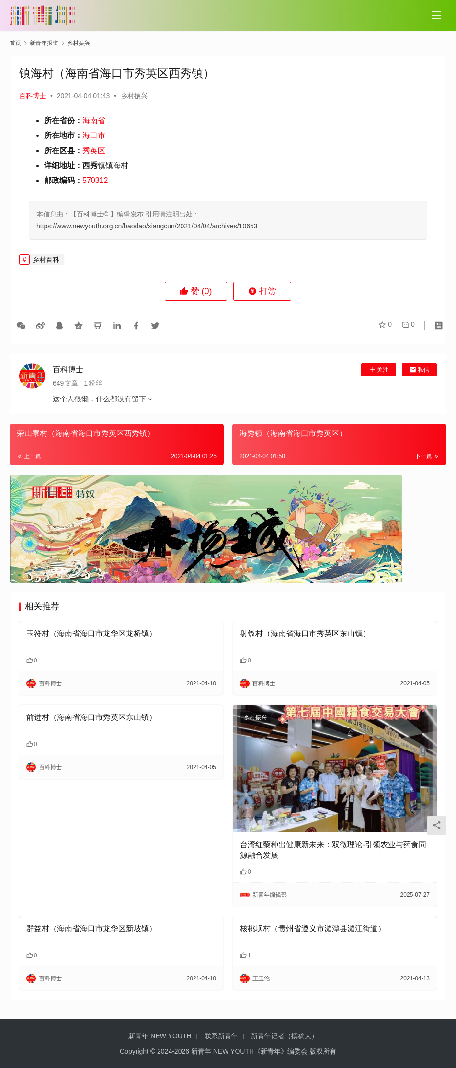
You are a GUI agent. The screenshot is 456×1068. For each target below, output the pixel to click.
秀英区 (93, 151)
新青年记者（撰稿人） (284, 1036)
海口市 (93, 135)
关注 (378, 369)
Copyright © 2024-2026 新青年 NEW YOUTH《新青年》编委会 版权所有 (228, 1051)
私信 (419, 369)
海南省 (93, 120)
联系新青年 (221, 1036)
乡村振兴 (134, 96)
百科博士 (32, 96)
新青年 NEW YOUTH (159, 1036)
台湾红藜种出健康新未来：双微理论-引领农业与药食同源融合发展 (333, 850)
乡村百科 (46, 259)
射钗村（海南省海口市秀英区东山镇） (305, 633)
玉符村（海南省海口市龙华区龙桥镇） (91, 633)
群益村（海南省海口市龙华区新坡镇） (91, 928)
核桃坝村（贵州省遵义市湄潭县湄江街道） (313, 928)
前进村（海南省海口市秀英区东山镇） (91, 717)
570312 (95, 180)
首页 (15, 43)
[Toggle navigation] (436, 15)
